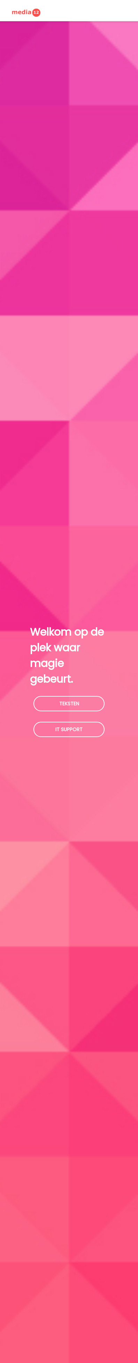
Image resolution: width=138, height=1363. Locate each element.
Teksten (69, 703)
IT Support (69, 729)
